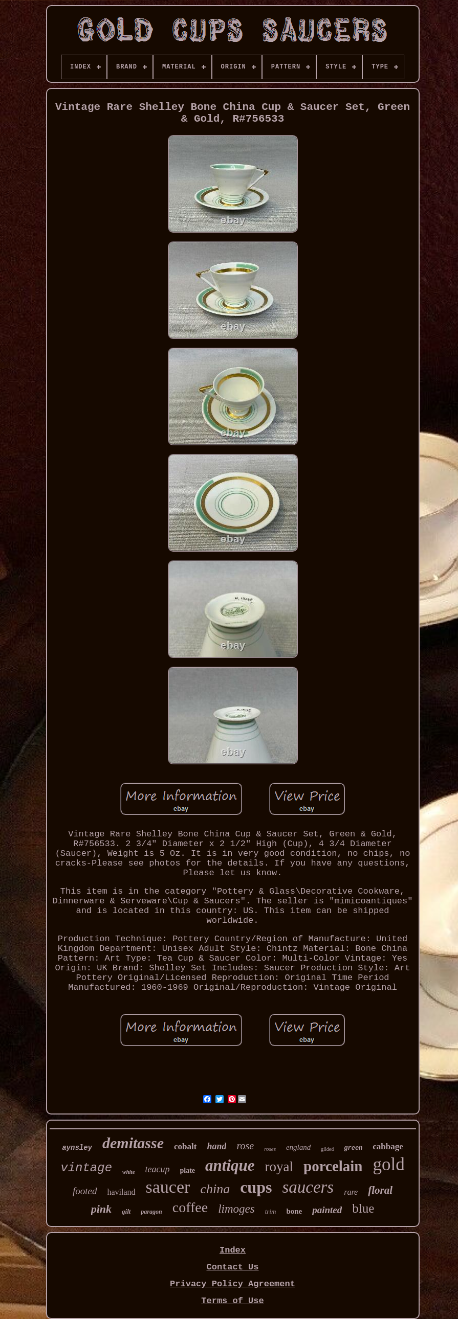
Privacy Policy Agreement (232, 1284)
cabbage (388, 1146)
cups (256, 1187)
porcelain (332, 1166)
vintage (86, 1168)
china (215, 1188)
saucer (168, 1186)
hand (216, 1146)
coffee (190, 1207)
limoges (236, 1208)
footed (85, 1191)
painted (327, 1209)
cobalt (185, 1146)
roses (270, 1149)
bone (294, 1211)
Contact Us (232, 1267)
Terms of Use (232, 1301)
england (298, 1147)
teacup (157, 1169)
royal (279, 1166)
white (128, 1172)
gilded (327, 1149)
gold (389, 1164)
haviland (121, 1192)
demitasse (133, 1142)
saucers (308, 1187)
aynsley (77, 1148)
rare (351, 1192)
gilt (126, 1211)
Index (233, 1250)
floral (380, 1190)
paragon (151, 1211)
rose (245, 1145)
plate (187, 1170)
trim (270, 1211)
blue (363, 1208)
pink (101, 1208)
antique (229, 1165)
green (353, 1148)
